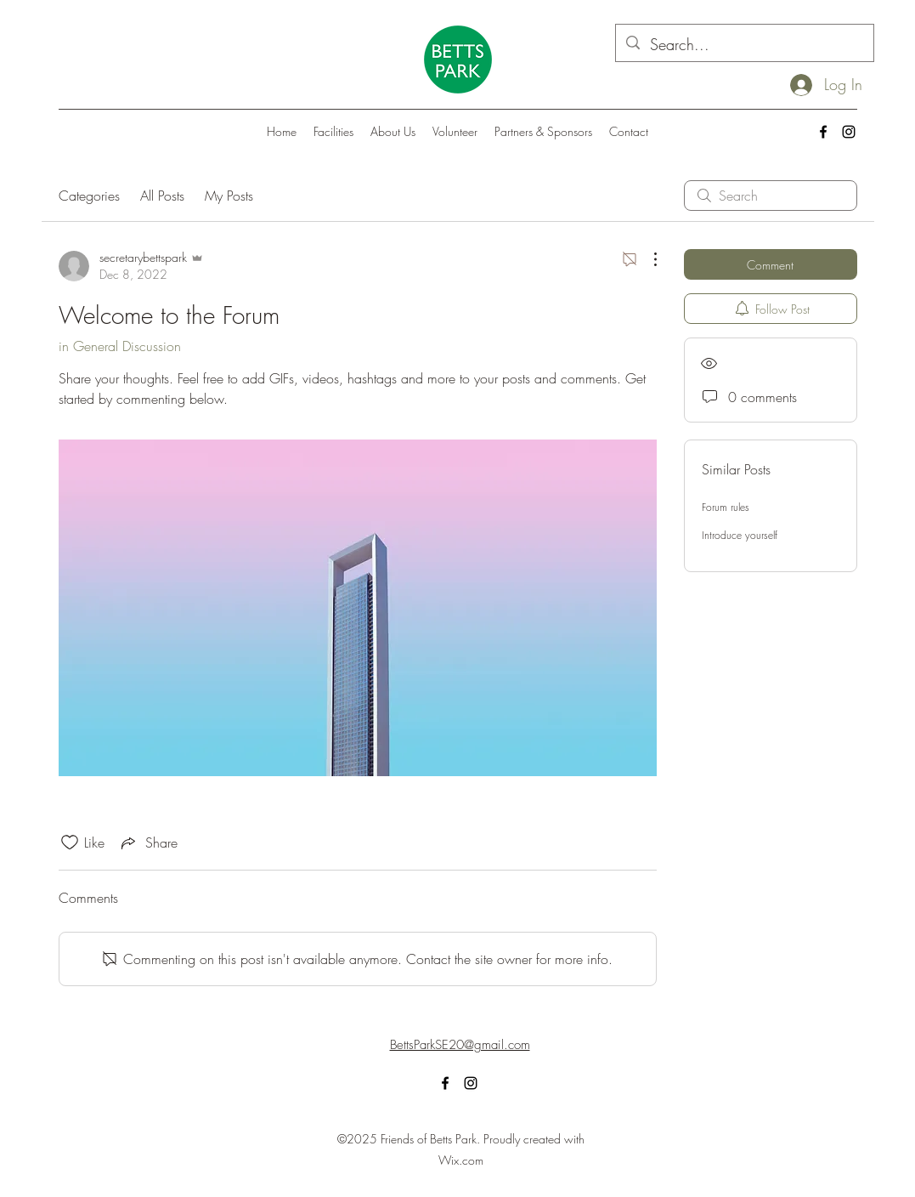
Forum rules (725, 507)
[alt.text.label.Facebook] (823, 131)
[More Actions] (646, 259)
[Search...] (744, 45)
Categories (89, 195)
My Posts (229, 195)
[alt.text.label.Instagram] (848, 131)
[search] (770, 195)
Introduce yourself (739, 535)
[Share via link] (148, 842)
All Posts (162, 195)
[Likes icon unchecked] (70, 842)
